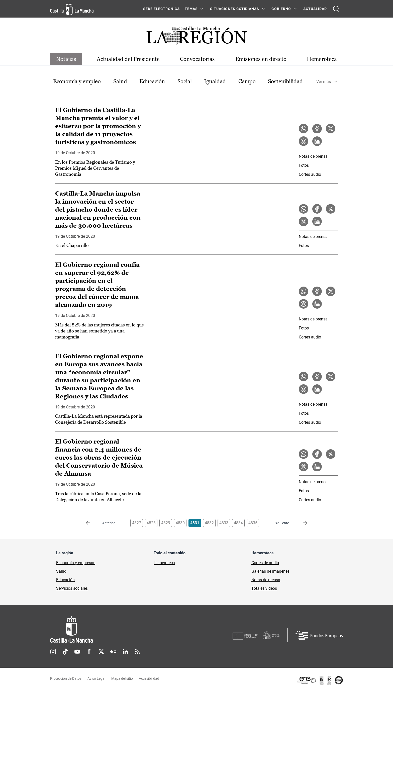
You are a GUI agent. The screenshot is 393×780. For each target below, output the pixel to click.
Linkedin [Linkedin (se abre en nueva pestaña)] (125, 652)
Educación (152, 81)
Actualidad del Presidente (128, 59)
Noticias (66, 59)
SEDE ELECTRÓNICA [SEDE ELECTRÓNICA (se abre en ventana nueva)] (161, 9)
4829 (165, 523)
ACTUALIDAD (315, 9)
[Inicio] (118, 629)
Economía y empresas (75, 562)
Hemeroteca (322, 59)
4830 (180, 523)
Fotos (304, 165)
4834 (238, 523)
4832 (209, 523)
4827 (136, 523)
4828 (151, 523)
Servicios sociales (72, 588)
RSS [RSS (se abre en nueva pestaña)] (137, 652)
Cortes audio (310, 174)
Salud (120, 81)
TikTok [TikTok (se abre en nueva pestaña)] (65, 652)
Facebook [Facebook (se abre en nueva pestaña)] (89, 652)
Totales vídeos (264, 588)
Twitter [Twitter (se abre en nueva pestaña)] (101, 652)
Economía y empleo (77, 81)
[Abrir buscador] (336, 9)
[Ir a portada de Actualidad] (196, 37)
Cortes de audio (265, 562)
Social (184, 81)
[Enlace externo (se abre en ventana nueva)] (320, 680)
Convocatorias (197, 59)
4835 (252, 523)
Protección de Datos (65, 678)
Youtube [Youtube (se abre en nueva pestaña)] (77, 652)
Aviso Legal (96, 678)
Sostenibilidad (285, 81)
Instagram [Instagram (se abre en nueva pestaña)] (53, 652)
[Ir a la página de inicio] (71, 8)
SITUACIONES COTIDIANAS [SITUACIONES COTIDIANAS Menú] (234, 9)
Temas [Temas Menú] (191, 9)
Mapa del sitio (122, 678)
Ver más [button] (323, 81)
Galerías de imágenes (270, 571)
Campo (247, 81)
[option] (77, 81)
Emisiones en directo (260, 59)
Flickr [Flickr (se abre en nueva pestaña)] (113, 652)
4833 (223, 523)
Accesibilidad (149, 678)
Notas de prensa (313, 156)
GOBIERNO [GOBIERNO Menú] (281, 9)
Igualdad (215, 81)
